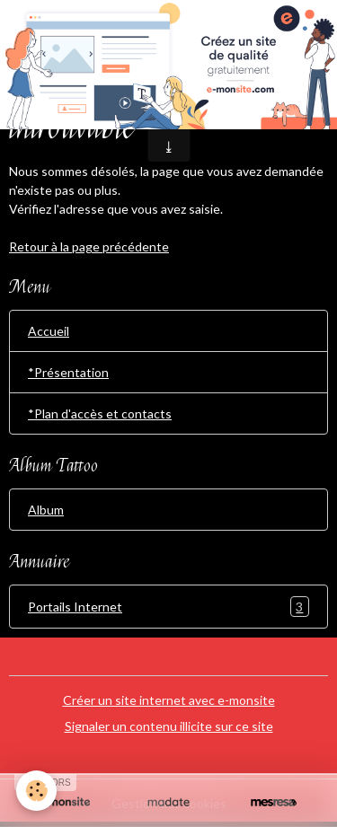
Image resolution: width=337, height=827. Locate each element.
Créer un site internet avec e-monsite (169, 700)
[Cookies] (36, 790)
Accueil (48, 331)
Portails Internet (168, 606)
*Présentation (68, 372)
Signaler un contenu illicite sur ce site (169, 726)
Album (46, 509)
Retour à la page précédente (89, 246)
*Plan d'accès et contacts (100, 413)
